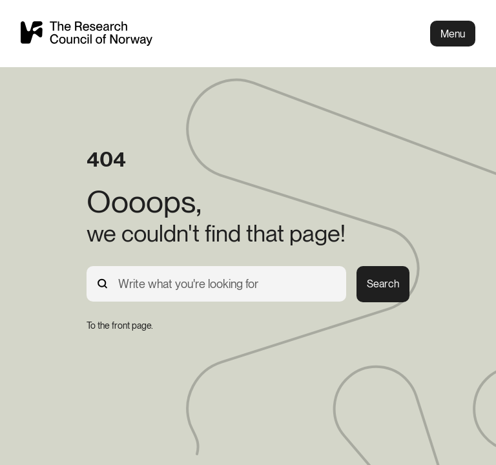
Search (383, 284)
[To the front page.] (120, 325)
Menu (452, 34)
